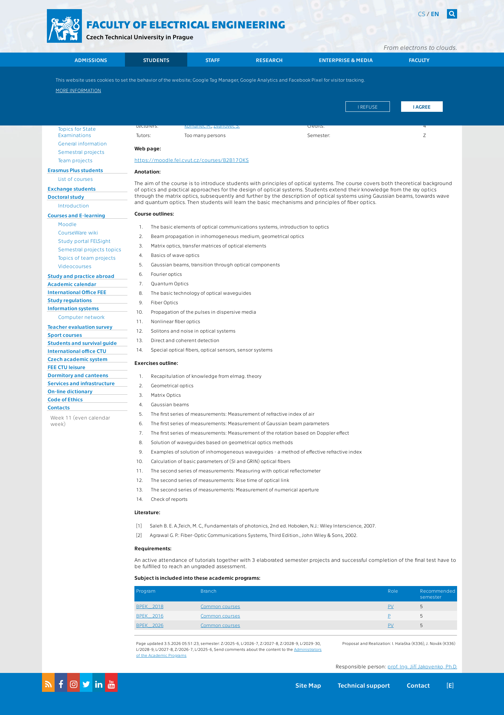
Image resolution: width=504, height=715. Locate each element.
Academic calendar (72, 284)
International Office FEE (77, 292)
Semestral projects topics (89, 249)
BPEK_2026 (149, 625)
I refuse (368, 106)
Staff (212, 60)
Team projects (75, 160)
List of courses (75, 179)
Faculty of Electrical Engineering (185, 24)
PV (391, 606)
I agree (421, 106)
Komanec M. (197, 126)
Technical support (364, 685)
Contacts (59, 407)
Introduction (73, 205)
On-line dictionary (70, 391)
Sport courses (65, 335)
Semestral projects (81, 152)
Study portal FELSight (84, 241)
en (435, 13)
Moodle (67, 224)
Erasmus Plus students (75, 170)
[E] (450, 685)
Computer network (81, 317)
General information (82, 143)
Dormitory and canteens (78, 375)
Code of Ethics (65, 399)
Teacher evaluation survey (80, 327)
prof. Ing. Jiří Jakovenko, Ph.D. (422, 666)
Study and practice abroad (81, 276)
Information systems (73, 308)
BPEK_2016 (149, 616)
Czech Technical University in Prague (139, 36)
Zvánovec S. (227, 126)
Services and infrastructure (81, 383)
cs (421, 13)
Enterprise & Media (346, 60)
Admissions (91, 60)
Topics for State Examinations (77, 131)
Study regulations (70, 300)
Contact (418, 685)
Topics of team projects (86, 257)
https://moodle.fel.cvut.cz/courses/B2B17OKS (191, 160)
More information (78, 90)
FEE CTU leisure (66, 367)
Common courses (220, 606)
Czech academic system (77, 359)
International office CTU (77, 351)
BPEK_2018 (149, 606)
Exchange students (72, 188)
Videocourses (74, 266)
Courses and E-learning (76, 215)
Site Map (308, 685)
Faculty (419, 60)
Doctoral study (66, 196)
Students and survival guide (82, 343)
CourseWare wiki (78, 232)
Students (156, 60)
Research (269, 60)
